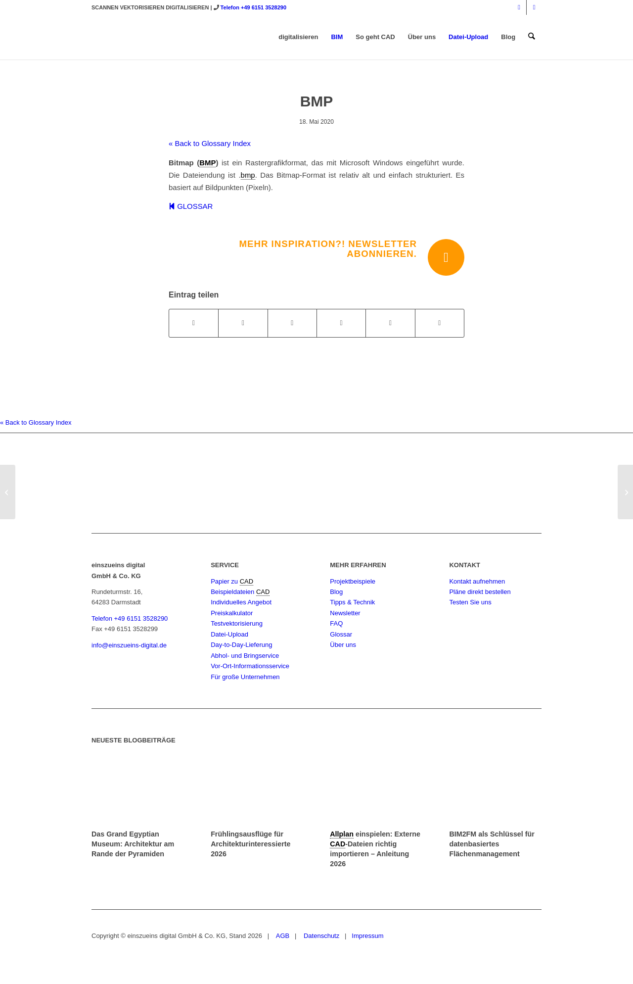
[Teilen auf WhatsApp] (292, 323)
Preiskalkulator (232, 613)
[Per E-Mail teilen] (439, 323)
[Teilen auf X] (243, 323)
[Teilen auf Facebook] (193, 323)
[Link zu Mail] (534, 7)
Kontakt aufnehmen (477, 581)
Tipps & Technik (352, 602)
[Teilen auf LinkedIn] (390, 323)
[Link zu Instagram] (519, 7)
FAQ (336, 623)
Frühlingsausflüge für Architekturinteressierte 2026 (250, 844)
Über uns (343, 644)
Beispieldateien (233, 591)
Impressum (367, 935)
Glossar (341, 634)
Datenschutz (320, 935)
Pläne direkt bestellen (479, 591)
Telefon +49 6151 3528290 (253, 7)
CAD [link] (246, 581)
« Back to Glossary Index (210, 143)
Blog (336, 591)
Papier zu (225, 581)
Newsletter (345, 613)
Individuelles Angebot (241, 602)
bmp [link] (248, 175)
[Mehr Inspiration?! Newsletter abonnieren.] (446, 257)
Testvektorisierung (237, 623)
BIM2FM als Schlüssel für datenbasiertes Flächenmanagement (491, 844)
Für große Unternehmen (245, 677)
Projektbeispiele (352, 581)
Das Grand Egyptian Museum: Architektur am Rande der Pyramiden (132, 844)
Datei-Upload (229, 634)
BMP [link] (207, 162)
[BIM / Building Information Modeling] (625, 492)
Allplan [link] (342, 834)
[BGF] (7, 492)
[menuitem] (298, 37)
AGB (281, 935)
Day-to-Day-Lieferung (241, 644)
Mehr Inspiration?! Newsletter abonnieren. (328, 249)
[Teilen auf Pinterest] (341, 323)
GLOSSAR (191, 206)
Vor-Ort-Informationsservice (250, 666)
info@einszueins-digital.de (129, 645)
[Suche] (532, 37)
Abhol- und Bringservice (245, 655)
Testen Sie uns (470, 602)
